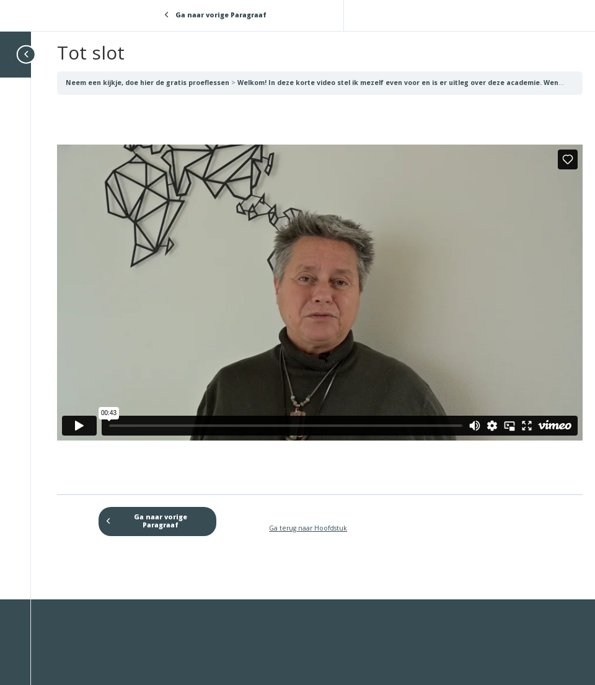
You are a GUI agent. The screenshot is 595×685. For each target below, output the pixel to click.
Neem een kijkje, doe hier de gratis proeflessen (148, 82)
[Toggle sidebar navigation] (27, 54)
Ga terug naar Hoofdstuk (308, 528)
